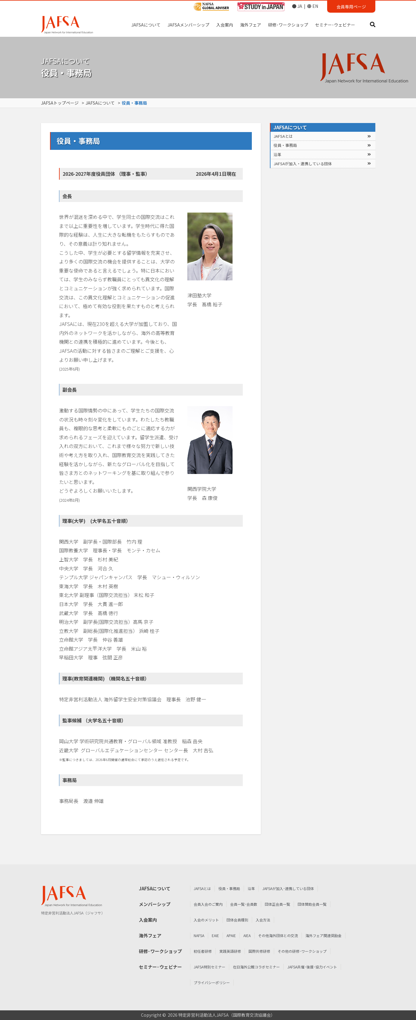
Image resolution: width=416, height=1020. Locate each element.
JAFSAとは (283, 136)
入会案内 (224, 25)
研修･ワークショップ (288, 25)
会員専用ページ (351, 7)
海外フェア (250, 25)
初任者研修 (403, 951)
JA (297, 6)
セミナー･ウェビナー (335, 25)
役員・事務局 (285, 145)
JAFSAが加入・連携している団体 (303, 163)
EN (312, 6)
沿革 (277, 154)
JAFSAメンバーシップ (188, 25)
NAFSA (399, 935)
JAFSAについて (146, 25)
